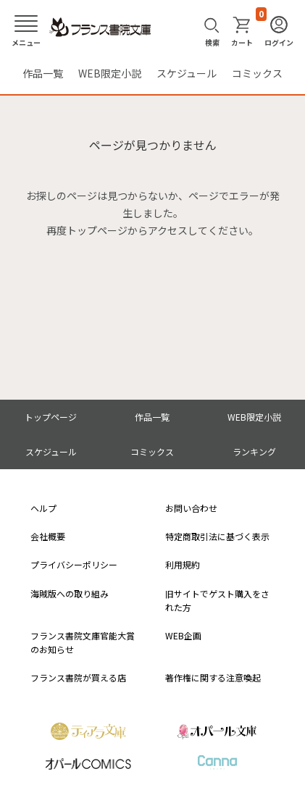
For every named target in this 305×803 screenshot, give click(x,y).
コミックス (257, 73)
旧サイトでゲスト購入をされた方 (217, 600)
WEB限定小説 (109, 73)
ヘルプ (43, 508)
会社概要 (47, 536)
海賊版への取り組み (69, 593)
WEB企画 (183, 635)
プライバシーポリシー (73, 564)
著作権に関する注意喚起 (213, 677)
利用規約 (182, 564)
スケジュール (186, 73)
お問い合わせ (191, 508)
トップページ (51, 417)
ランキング (254, 451)
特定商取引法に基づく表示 (217, 536)
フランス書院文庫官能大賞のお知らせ (82, 642)
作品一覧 (42, 73)
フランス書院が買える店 (78, 677)
